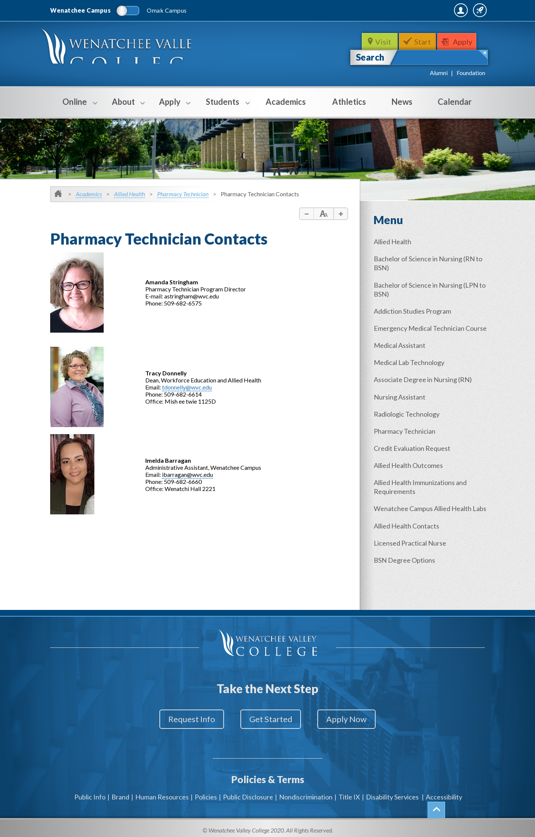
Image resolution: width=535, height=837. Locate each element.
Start (423, 41)
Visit (382, 41)
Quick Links (465, 10)
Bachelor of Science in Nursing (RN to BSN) (429, 262)
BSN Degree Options (406, 570)
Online (75, 107)
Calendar (455, 102)
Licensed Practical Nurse (411, 554)
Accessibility (444, 792)
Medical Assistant (401, 352)
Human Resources (162, 792)
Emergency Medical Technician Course (420, 330)
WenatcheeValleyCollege (122, 51)
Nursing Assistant (401, 402)
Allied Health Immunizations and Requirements (421, 490)
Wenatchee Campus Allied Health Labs (424, 515)
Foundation (471, 72)
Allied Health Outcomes (409, 469)
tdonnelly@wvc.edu (187, 387)
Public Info (90, 792)
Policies (206, 792)
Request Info (185, 719)
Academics (286, 102)
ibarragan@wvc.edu (187, 474)
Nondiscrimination (306, 792)
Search (370, 57)
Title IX (349, 792)
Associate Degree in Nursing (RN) (424, 385)
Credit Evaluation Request (413, 452)
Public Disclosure (248, 792)
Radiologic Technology (408, 419)
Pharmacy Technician (182, 193)
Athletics (349, 102)
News (401, 102)
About (123, 107)
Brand (120, 792)
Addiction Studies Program (414, 310)
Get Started (270, 719)
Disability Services (392, 792)
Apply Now (353, 719)
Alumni (439, 72)
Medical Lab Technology (410, 369)
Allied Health (129, 193)
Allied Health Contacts (408, 537)
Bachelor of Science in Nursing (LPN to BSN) (427, 288)
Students (222, 107)
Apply (465, 41)
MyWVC (404, 10)
